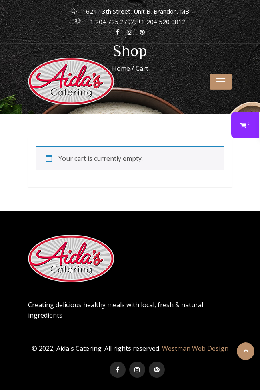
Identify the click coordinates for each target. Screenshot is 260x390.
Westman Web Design (195, 348)
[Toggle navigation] (221, 82)
